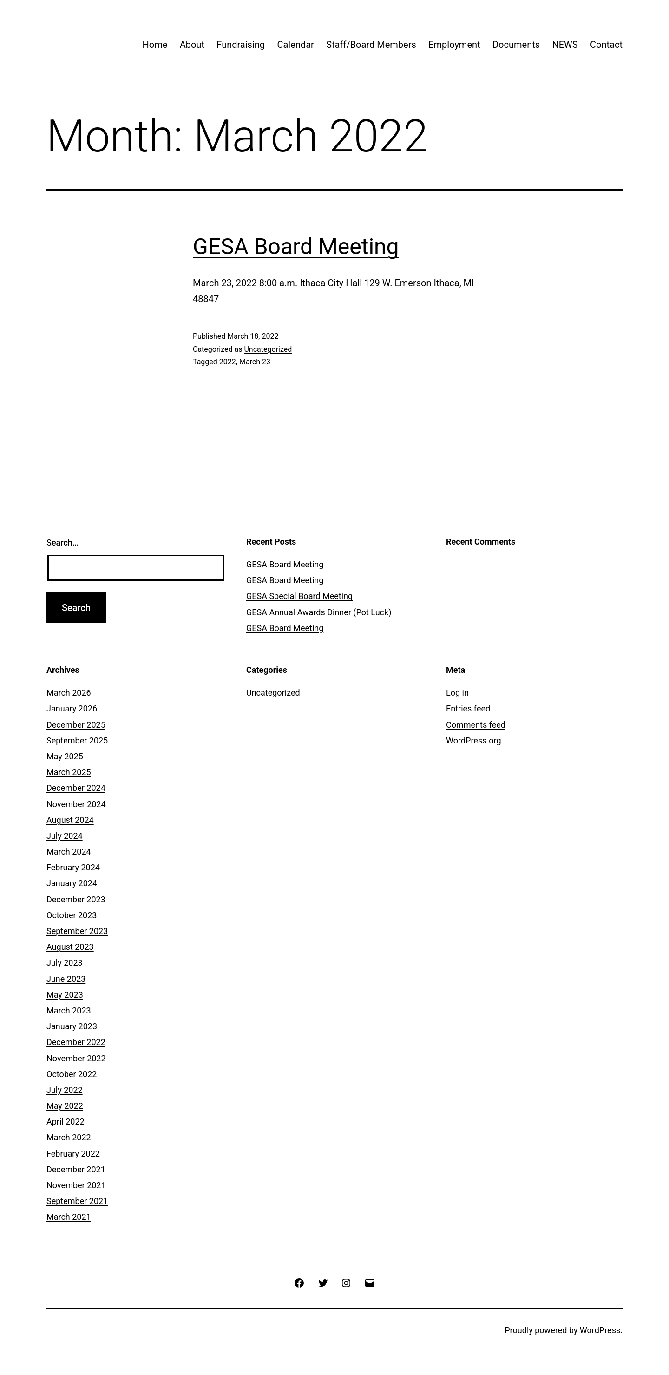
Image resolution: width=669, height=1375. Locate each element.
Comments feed (475, 725)
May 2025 (64, 756)
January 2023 (71, 1026)
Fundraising (240, 44)
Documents (516, 44)
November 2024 (76, 804)
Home (154, 44)
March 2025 (68, 772)
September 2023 (77, 931)
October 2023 (71, 915)
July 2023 (64, 962)
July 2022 (64, 1090)
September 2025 (77, 740)
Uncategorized (268, 349)
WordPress (600, 1330)
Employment (454, 44)
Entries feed (468, 708)
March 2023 (68, 1010)
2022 (227, 361)
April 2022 (65, 1121)
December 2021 (75, 1169)
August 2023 (70, 947)
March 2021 (68, 1217)
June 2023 (65, 979)
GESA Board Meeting (296, 246)
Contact (606, 44)
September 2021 (77, 1201)
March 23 (254, 361)
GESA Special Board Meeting (299, 596)
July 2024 (64, 836)
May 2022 (64, 1106)
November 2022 (76, 1058)
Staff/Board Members (371, 44)
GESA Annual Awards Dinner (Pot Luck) (318, 612)
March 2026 (68, 692)
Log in (457, 692)
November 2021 (76, 1185)
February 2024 (73, 867)
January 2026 (71, 708)
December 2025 (75, 725)
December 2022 (75, 1042)
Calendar (295, 44)
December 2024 (75, 788)
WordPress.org (473, 740)
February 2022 (73, 1153)
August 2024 (70, 820)
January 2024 (71, 883)
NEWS (564, 44)
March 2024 (68, 851)
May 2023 (64, 995)
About (192, 44)
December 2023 (75, 899)
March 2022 (68, 1137)
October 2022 (71, 1074)
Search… (62, 542)
